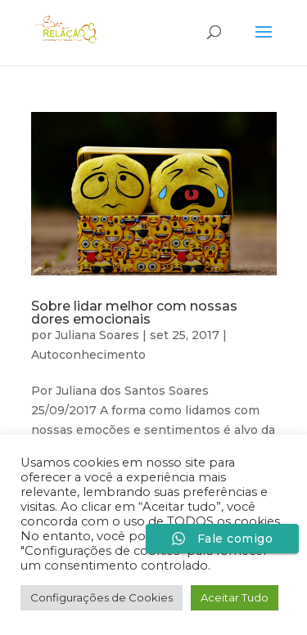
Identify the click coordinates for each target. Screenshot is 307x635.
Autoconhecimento (88, 354)
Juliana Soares (97, 335)
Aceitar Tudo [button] (235, 597)
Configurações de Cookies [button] (101, 597)
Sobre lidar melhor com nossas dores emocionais (134, 312)
